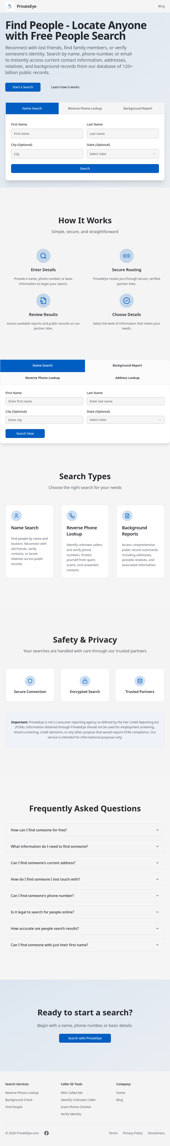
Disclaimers (156, 1133)
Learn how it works (65, 87)
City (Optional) (21, 145)
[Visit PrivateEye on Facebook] (46, 1133)
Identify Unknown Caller (78, 1100)
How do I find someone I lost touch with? (85, 879)
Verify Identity (71, 1114)
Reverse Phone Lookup (85, 108)
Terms (113, 1133)
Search (85, 168)
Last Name (94, 124)
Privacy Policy (133, 1133)
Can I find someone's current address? (85, 862)
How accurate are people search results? (85, 928)
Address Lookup (127, 378)
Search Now (25, 433)
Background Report (138, 108)
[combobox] (123, 154)
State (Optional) (98, 145)
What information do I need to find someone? (85, 846)
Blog (161, 6)
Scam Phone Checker (76, 1107)
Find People (13, 1107)
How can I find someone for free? (85, 830)
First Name (19, 124)
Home (120, 1093)
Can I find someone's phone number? (85, 895)
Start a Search (23, 87)
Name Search (32, 108)
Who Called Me (72, 1093)
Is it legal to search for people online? (85, 912)
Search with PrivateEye (85, 1038)
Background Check (19, 1100)
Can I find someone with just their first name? (85, 944)
